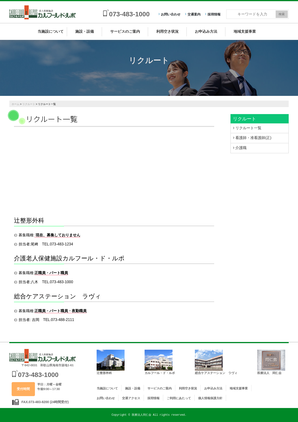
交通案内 (193, 14)
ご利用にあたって (179, 398)
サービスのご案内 (125, 31)
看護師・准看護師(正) (253, 138)
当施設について (50, 31)
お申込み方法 (206, 31)
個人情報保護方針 (210, 398)
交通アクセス (131, 398)
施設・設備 (84, 31)
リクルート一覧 (248, 128)
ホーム (15, 104)
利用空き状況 (167, 31)
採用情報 (213, 14)
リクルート (28, 104)
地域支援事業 (245, 31)
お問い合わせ (170, 14)
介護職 (241, 148)
